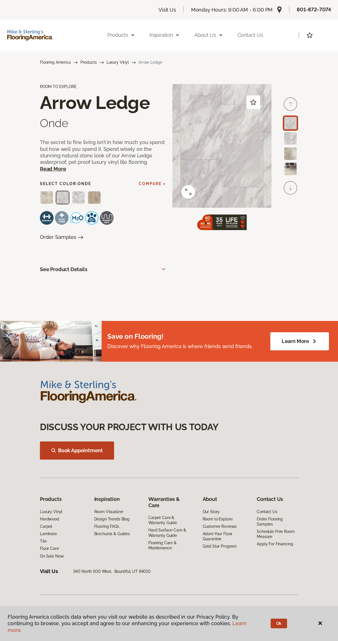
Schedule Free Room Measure (275, 534)
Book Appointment (77, 450)
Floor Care (49, 548)
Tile (43, 541)
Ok (279, 623)
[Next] (290, 188)
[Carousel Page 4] (290, 169)
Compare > (152, 183)
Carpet (46, 526)
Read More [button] (53, 169)
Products (88, 62)
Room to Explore (218, 519)
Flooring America (55, 62)
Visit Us (167, 10)
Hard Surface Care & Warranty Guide (167, 532)
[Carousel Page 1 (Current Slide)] (290, 123)
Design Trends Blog (112, 519)
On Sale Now (52, 556)
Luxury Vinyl (117, 62)
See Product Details (63, 269)
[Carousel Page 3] (290, 153)
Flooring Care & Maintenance (162, 545)
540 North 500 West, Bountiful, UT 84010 (112, 571)
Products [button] (121, 35)
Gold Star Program (220, 546)
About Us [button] (208, 35)
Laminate (48, 533)
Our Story (211, 511)
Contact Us (250, 35)
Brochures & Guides (112, 533)
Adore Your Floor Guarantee (218, 536)
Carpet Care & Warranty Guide (162, 520)
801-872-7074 (314, 9)
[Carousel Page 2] (290, 138)
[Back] (290, 104)
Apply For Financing (275, 544)
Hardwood (49, 519)
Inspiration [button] (164, 35)
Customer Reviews (220, 526)
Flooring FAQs (106, 526)
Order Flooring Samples (270, 521)
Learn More (300, 341)
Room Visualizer (108, 511)
